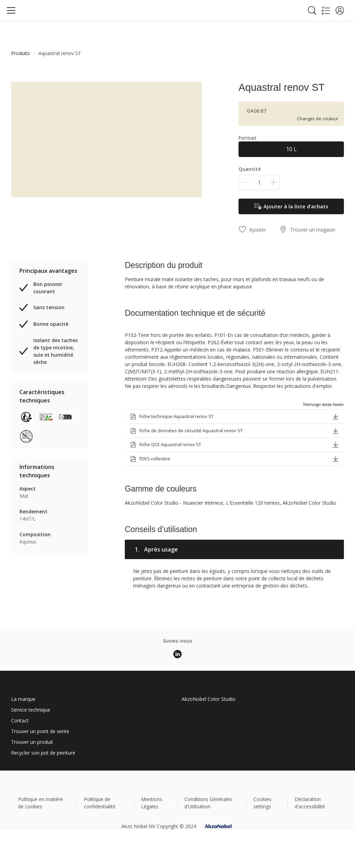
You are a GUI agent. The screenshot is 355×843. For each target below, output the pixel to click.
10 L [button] (291, 149)
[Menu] (11, 10)
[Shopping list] (326, 10)
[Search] (312, 10)
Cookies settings (262, 803)
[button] (340, 10)
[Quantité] (259, 182)
